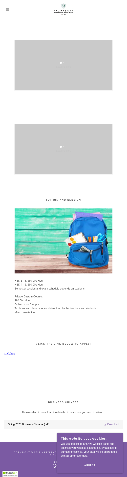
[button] (6, 9)
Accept (89, 465)
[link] (63, 9)
